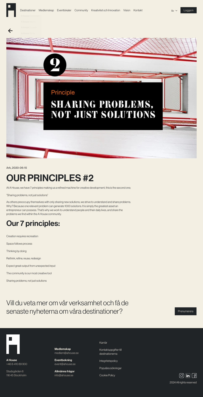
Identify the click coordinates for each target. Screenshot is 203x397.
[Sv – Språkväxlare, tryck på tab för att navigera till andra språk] (174, 10)
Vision (126, 10)
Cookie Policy (107, 375)
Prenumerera (185, 311)
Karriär (103, 342)
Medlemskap (46, 10)
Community (81, 10)
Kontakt (138, 10)
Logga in (188, 10)
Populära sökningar (110, 368)
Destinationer (28, 10)
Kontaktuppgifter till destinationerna (110, 351)
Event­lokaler (64, 10)
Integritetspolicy (108, 361)
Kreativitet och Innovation (105, 10)
